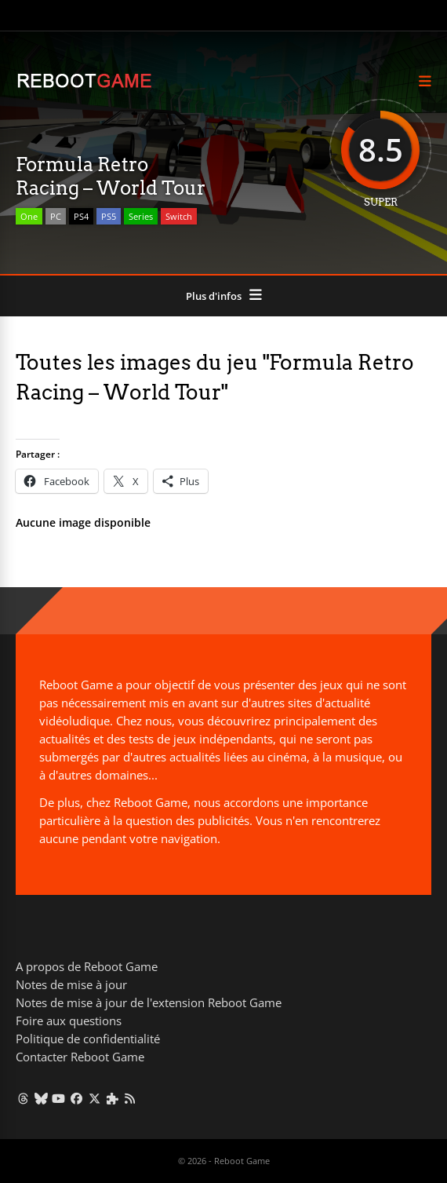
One (29, 216)
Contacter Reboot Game (80, 1056)
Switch (178, 216)
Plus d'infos (214, 296)
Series (141, 216)
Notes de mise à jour (71, 984)
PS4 (81, 216)
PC (55, 216)
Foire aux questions (69, 1020)
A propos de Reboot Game (87, 966)
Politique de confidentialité (88, 1038)
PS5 (108, 216)
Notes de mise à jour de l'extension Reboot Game (149, 1002)
